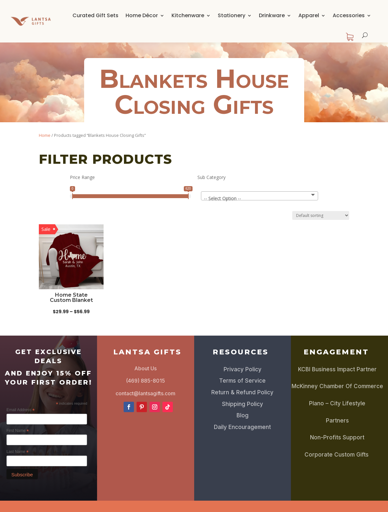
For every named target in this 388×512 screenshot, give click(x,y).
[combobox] (259, 195)
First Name (17, 431)
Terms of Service (242, 380)
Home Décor (142, 15)
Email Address (20, 410)
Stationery (231, 15)
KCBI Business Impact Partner (337, 369)
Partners (337, 420)
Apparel (308, 15)
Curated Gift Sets (95, 15)
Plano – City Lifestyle (337, 403)
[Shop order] (320, 215)
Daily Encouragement (242, 427)
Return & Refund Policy (242, 392)
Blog (243, 415)
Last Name (17, 452)
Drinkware (272, 15)
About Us (145, 368)
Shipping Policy (242, 404)
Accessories (349, 15)
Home (44, 135)
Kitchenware (188, 15)
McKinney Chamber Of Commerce (337, 386)
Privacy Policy (242, 369)
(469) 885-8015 (145, 380)
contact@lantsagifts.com (145, 393)
